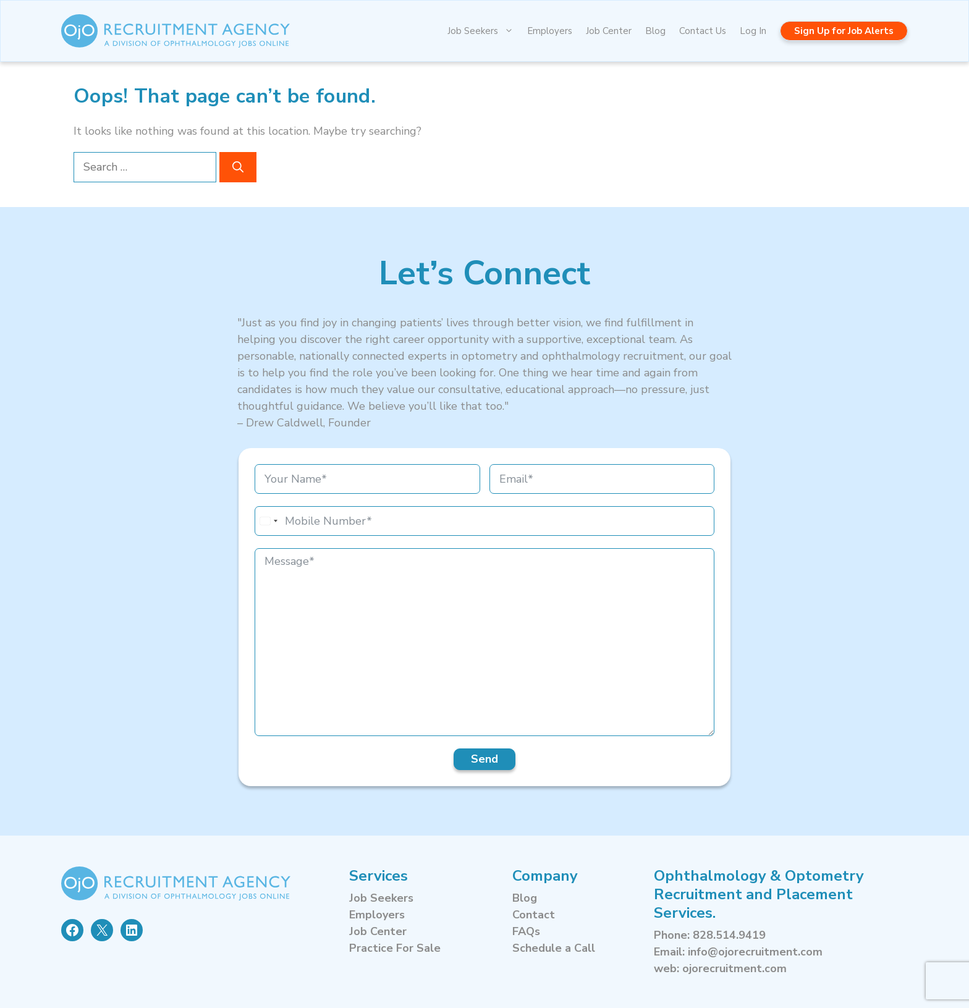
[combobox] (268, 521)
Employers (549, 31)
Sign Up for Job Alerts (844, 31)
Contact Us (702, 31)
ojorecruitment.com (734, 968)
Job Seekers (483, 31)
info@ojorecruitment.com (755, 951)
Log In (753, 31)
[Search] (237, 167)
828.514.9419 (729, 935)
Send (484, 759)
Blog (655, 31)
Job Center (609, 31)
